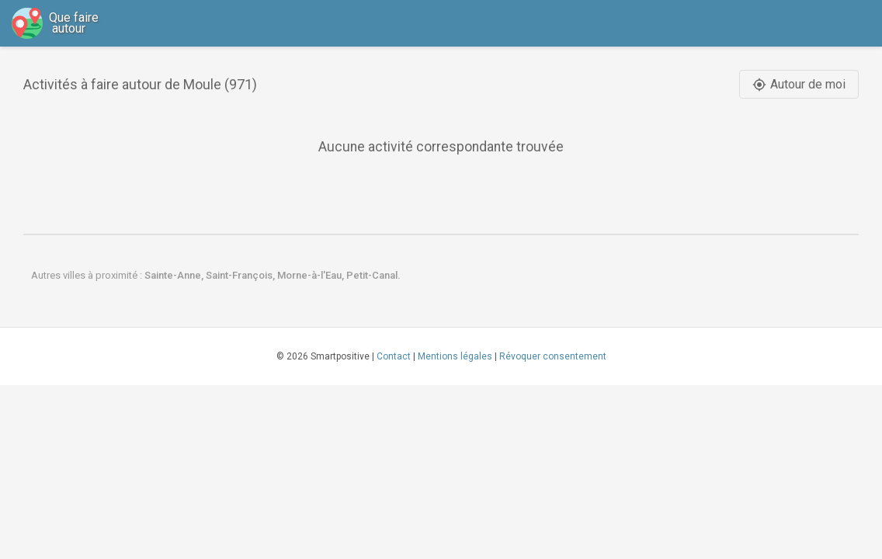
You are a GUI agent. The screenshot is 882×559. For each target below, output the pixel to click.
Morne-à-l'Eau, (311, 275)
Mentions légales (455, 356)
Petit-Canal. (373, 275)
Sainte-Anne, (175, 275)
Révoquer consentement (552, 356)
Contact (394, 356)
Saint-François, (241, 275)
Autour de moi (799, 84)
